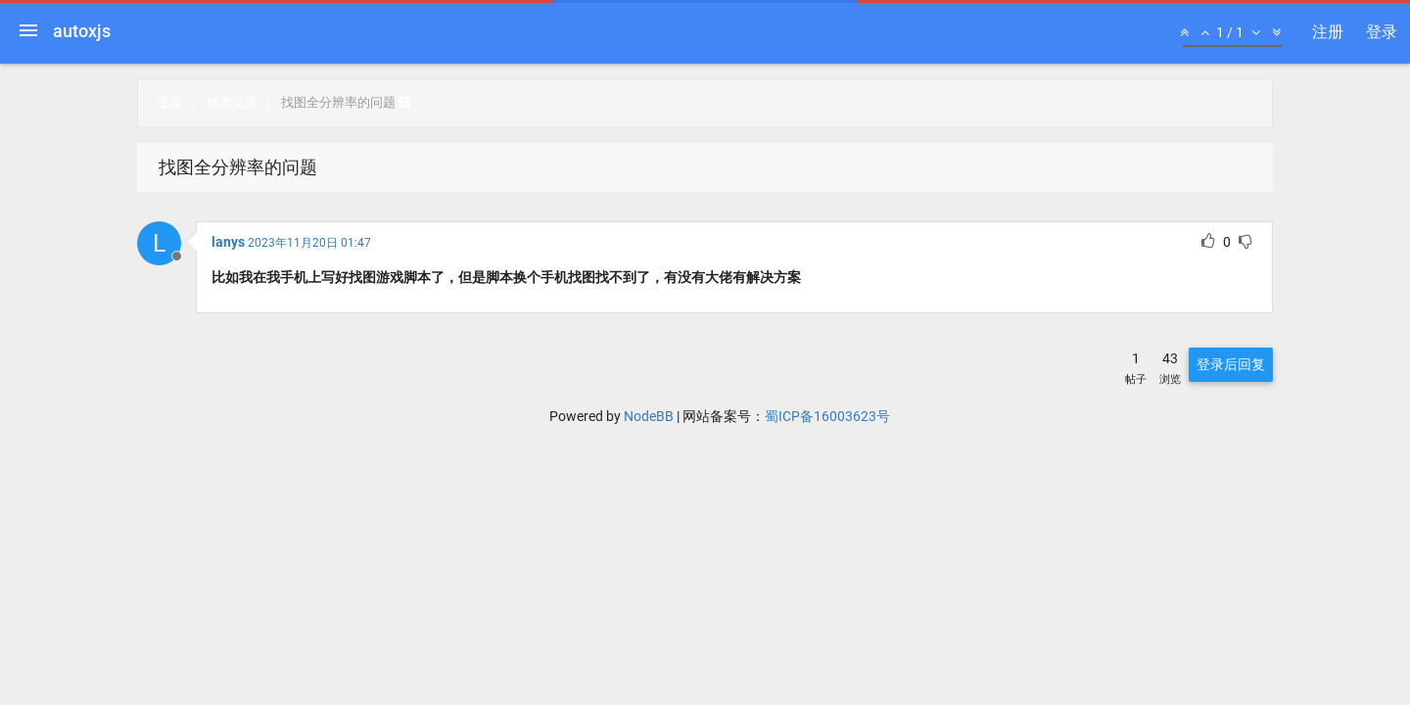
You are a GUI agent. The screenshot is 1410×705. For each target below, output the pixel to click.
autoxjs (82, 31)
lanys (228, 242)
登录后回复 (1231, 364)
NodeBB (649, 416)
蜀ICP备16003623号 (827, 416)
